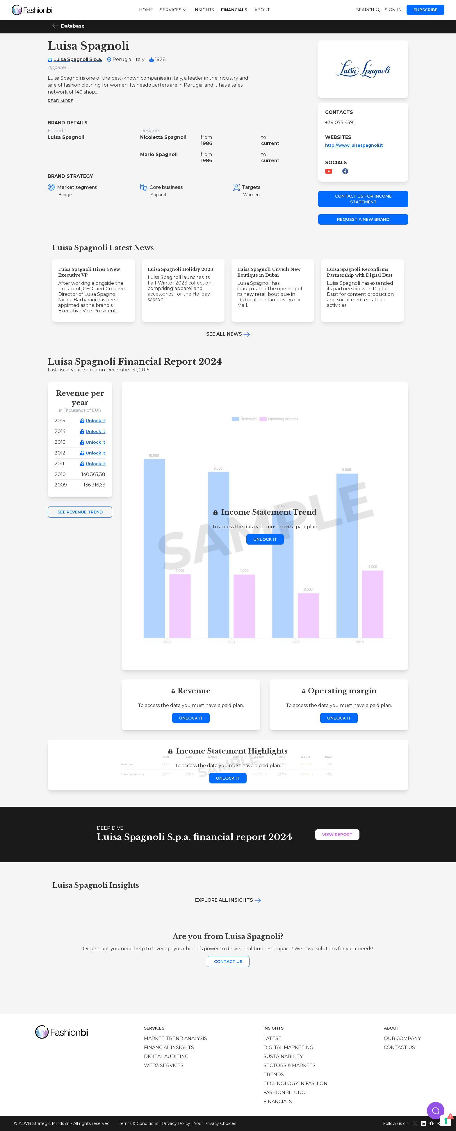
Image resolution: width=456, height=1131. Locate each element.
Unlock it (95, 420)
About (262, 9)
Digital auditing (166, 1056)
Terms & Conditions (138, 1123)
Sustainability (283, 1056)
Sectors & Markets (289, 1065)
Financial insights (169, 1047)
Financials (234, 9)
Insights (203, 9)
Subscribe (425, 9)
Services (173, 9)
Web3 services (164, 1065)
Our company (402, 1038)
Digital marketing (288, 1047)
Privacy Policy (176, 1123)
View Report (337, 834)
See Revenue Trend (80, 512)
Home (146, 9)
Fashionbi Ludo (284, 1092)
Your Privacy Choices (215, 1123)
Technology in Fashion (295, 1083)
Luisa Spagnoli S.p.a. (78, 59)
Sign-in (393, 9)
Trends (273, 1074)
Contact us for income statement (363, 199)
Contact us (228, 961)
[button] (435, 1110)
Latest (272, 1038)
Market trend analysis (175, 1038)
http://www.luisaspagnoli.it (354, 145)
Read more (60, 100)
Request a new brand (363, 219)
